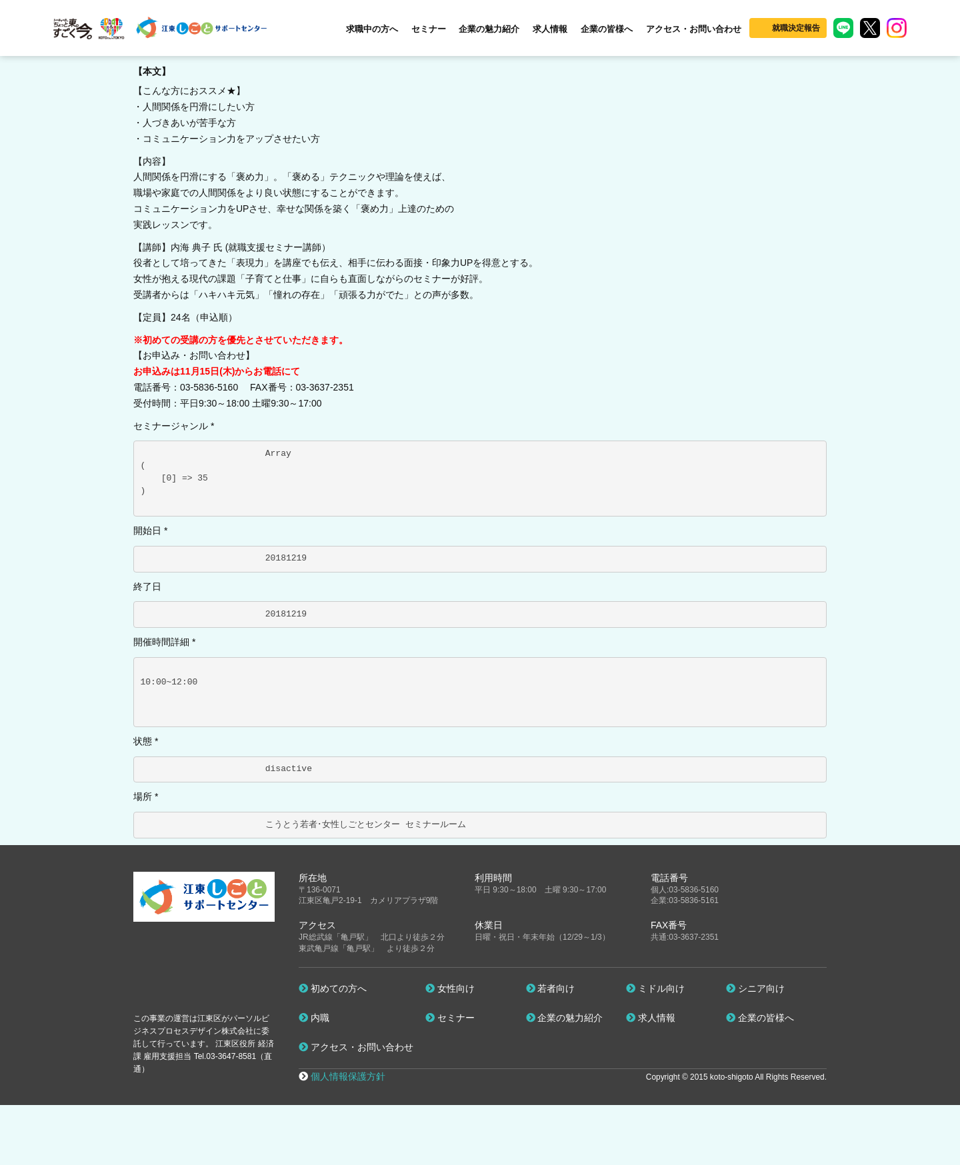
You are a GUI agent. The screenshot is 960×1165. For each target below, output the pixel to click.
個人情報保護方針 (348, 1076)
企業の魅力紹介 (489, 29)
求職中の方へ (372, 29)
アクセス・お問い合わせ (693, 29)
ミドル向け (655, 988)
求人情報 (550, 29)
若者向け (550, 988)
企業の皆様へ (607, 29)
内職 (314, 1017)
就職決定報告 (796, 28)
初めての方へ (333, 988)
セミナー (428, 29)
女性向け (450, 988)
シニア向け (755, 988)
